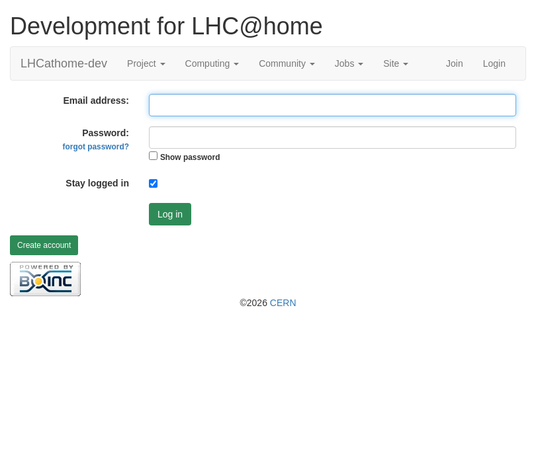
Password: (96, 139)
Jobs (349, 63)
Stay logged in (97, 183)
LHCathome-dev (64, 63)
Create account (44, 245)
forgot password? (96, 146)
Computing (212, 63)
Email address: (96, 100)
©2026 (268, 303)
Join (454, 63)
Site (395, 63)
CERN (283, 303)
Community (287, 63)
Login (494, 63)
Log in (170, 214)
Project (146, 63)
